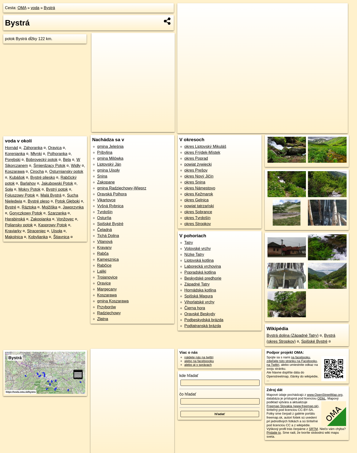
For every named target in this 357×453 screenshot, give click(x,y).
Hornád (11, 148)
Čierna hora (194, 308)
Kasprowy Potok (52, 225)
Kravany (104, 247)
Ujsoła (56, 231)
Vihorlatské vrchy (199, 302)
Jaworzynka (73, 207)
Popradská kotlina (200, 272)
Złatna (102, 319)
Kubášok (17, 177)
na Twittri (273, 365)
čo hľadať (187, 394)
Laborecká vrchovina (202, 266)
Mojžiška (49, 207)
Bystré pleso (39, 201)
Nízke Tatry (194, 254)
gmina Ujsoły (108, 170)
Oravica (54, 148)
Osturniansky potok (66, 171)
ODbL (321, 398)
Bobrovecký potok (42, 160)
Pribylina (104, 152)
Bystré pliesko (42, 177)
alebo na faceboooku (199, 361)
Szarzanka (57, 213)
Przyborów (106, 307)
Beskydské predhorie (202, 278)
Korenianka (15, 154)
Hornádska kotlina (200, 290)
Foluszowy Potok (20, 195)
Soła (9, 189)
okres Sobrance (198, 212)
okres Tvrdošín (197, 218)
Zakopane (106, 182)
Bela (67, 160)
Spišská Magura (198, 296)
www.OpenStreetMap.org (324, 395)
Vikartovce (106, 200)
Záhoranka (33, 148)
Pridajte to (274, 432)
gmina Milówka (110, 158)
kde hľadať (189, 375)
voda (35, 8)
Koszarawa (15, 171)
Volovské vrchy (197, 248)
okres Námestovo (199, 188)
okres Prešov (196, 170)
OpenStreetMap (269, 129)
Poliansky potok (19, 225)
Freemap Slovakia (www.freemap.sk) (292, 406)
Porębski (12, 160)
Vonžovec (65, 219)
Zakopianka (40, 219)
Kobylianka (38, 237)
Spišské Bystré (110, 224)
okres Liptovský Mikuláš (205, 146)
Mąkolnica (14, 237)
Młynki (36, 154)
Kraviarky (13, 231)
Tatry (188, 242)
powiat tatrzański (199, 206)
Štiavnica (61, 237)
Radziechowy (109, 313)
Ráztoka (29, 207)
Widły (76, 165)
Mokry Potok (29, 189)
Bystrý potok (57, 189)
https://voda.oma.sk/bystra (329, 129)
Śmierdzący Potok (49, 165)
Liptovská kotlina (199, 260)
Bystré (10, 207)
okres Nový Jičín (198, 176)
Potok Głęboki (67, 201)
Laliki (101, 271)
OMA (22, 8)
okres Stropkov (197, 224)
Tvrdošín (105, 212)
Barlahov (28, 183)
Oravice (104, 283)
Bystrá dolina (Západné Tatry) (293, 335)
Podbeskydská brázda (203, 320)
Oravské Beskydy (199, 314)
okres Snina (195, 182)
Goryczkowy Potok (25, 213)
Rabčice (104, 265)
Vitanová (105, 242)
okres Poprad (196, 158)
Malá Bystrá (50, 195)
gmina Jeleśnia (110, 146)
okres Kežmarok (198, 194)
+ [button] (185, 11)
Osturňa (104, 218)
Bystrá (49, 8)
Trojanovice (107, 277)
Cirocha (37, 171)
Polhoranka (57, 154)
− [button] (185, 19)
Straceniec (36, 231)
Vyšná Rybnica (110, 206)
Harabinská (15, 219)
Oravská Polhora (112, 194)
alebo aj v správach (198, 365)
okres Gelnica (196, 200)
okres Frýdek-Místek (202, 152)
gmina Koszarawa (113, 301)
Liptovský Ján (109, 164)
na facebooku (300, 357)
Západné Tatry (197, 284)
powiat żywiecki (198, 164)
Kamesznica (108, 259)
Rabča (103, 253)
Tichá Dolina (108, 236)
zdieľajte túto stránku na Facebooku (292, 361)
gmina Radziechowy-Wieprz (121, 188)
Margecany (107, 289)
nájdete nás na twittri (198, 357)
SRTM (313, 429)
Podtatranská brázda (202, 326)
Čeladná (104, 230)
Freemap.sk (295, 129)
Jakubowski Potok (57, 183)
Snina (102, 176)
